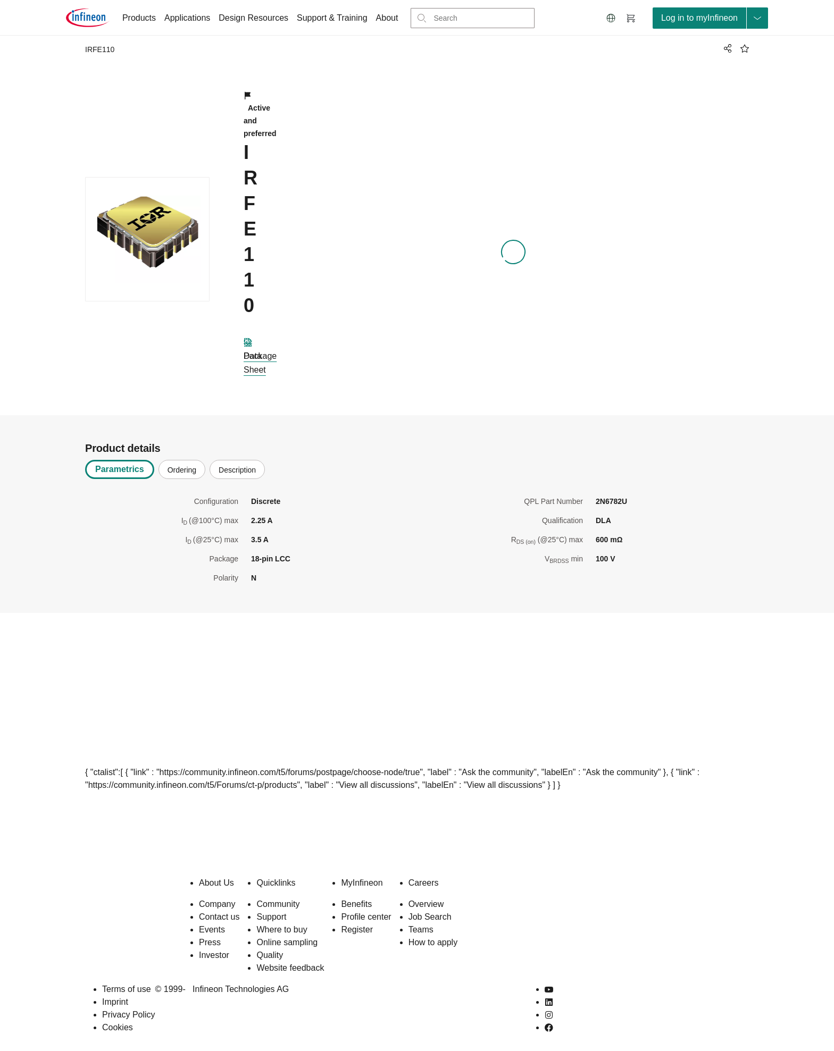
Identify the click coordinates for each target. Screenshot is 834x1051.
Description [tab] (237, 470)
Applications (187, 17)
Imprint (115, 1001)
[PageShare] (726, 48)
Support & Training (332, 17)
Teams (420, 929)
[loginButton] (710, 18)
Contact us (219, 916)
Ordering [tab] (182, 470)
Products (139, 17)
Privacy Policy (128, 1014)
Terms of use (126, 989)
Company (217, 904)
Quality (269, 955)
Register (357, 929)
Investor (214, 955)
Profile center (366, 916)
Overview (426, 904)
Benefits (356, 904)
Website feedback (290, 967)
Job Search (430, 916)
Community (277, 904)
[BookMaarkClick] (744, 48)
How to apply (433, 942)
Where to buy (281, 929)
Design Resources (253, 17)
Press (210, 942)
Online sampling (287, 942)
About (387, 17)
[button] (611, 18)
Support (271, 916)
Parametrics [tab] (119, 469)
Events (212, 929)
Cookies (117, 1027)
